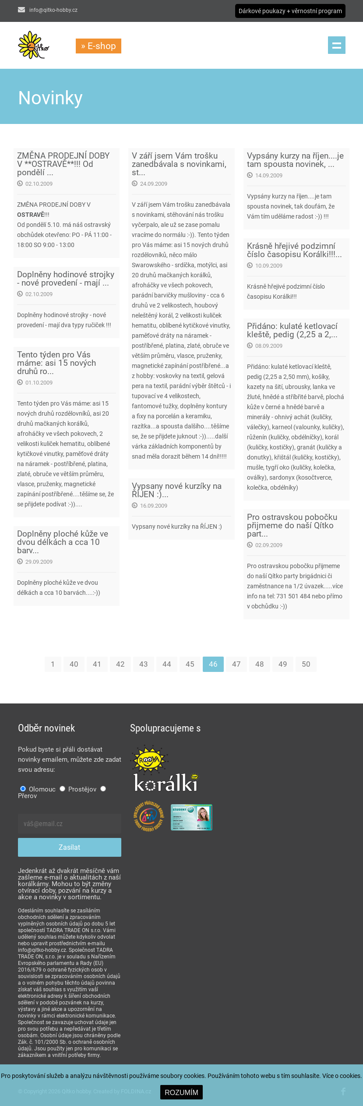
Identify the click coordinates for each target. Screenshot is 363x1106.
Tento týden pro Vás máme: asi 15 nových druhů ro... (56, 363)
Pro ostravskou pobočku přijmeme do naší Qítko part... (292, 525)
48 (259, 664)
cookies (350, 1075)
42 (120, 664)
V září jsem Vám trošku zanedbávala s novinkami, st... (179, 164)
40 (74, 664)
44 (166, 664)
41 (97, 664)
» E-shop (98, 46)
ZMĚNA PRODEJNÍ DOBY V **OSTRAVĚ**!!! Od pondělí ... (63, 164)
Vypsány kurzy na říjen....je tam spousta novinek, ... (295, 160)
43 (143, 664)
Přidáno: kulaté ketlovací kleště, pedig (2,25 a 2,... (292, 330)
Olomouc (38, 789)
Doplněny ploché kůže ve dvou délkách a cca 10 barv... (62, 542)
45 (190, 664)
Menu (336, 45)
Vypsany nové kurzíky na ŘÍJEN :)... (177, 490)
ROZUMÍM (181, 1092)
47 (236, 664)
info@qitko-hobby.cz (48, 10)
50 (306, 664)
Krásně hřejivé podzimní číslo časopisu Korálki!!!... (294, 250)
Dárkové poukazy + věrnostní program (290, 10)
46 (213, 664)
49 (282, 664)
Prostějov (78, 789)
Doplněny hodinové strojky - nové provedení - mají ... (65, 278)
